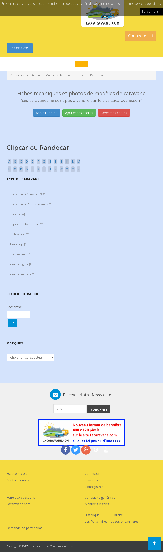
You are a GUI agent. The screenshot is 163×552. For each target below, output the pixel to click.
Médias (50, 75)
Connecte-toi (140, 35)
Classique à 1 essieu (27, 194)
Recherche (14, 307)
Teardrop (18, 244)
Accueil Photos (46, 113)
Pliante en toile (22, 274)
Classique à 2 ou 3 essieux (31, 204)
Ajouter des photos (79, 113)
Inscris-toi (19, 47)
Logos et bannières (125, 521)
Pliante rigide (21, 264)
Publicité (117, 515)
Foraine (17, 214)
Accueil (36, 75)
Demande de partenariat (24, 528)
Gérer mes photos (114, 113)
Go (12, 323)
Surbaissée (21, 254)
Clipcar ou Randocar (26, 224)
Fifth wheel (19, 234)
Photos (65, 75)
